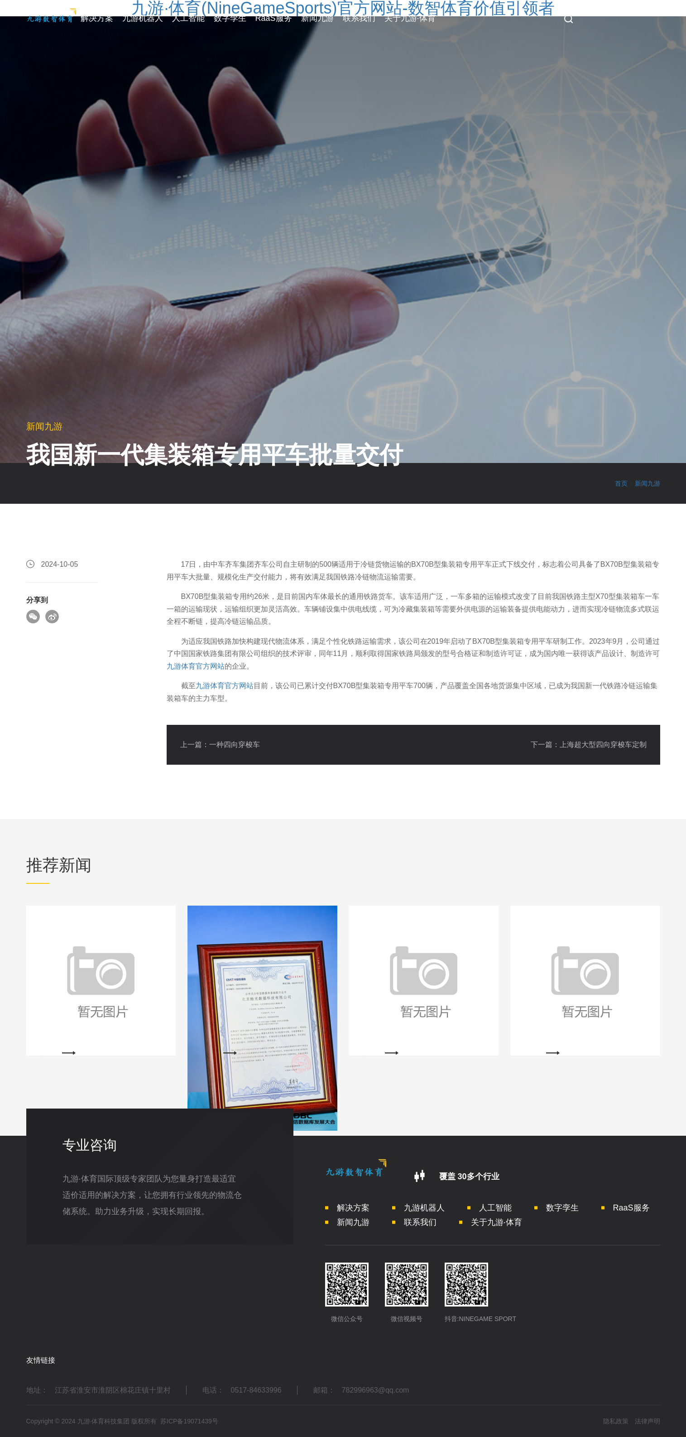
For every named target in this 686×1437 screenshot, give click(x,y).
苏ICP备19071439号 (189, 1421)
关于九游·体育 (410, 18)
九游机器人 (142, 18)
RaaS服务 (273, 18)
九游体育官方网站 (196, 666)
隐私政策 (615, 1421)
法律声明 (647, 1421)
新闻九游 (317, 18)
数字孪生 (230, 18)
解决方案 (97, 18)
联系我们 (359, 18)
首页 (621, 483)
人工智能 (188, 18)
